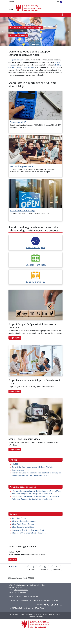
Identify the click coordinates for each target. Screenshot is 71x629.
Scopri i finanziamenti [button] (18, 35)
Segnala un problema (49, 600)
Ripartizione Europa (18, 60)
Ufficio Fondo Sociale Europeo (23, 524)
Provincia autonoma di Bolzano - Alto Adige (29, 585)
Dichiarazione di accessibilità (21, 614)
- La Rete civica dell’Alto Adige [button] (26, 608)
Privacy (48, 614)
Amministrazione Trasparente (19, 600)
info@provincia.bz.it (21, 590)
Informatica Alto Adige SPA (28, 596)
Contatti (36, 600)
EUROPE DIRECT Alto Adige (22, 210)
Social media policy (35, 617)
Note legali (39, 614)
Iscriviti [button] (12, 559)
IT (55, 1)
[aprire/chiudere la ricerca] (61, 14)
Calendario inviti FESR (35, 265)
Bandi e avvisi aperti (35, 247)
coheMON (15, 464)
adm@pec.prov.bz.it (19, 592)
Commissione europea (20, 470)
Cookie (56, 614)
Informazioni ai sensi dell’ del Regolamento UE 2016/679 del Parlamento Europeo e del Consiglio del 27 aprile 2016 (36, 492)
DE (58, 1)
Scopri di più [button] (14, 338)
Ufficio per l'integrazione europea (24, 521)
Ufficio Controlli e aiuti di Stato (23, 527)
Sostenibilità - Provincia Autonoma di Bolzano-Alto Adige (32, 467)
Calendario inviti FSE (35, 282)
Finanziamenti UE (18, 122)
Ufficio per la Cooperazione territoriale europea (29, 533)
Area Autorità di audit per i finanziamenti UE (28, 530)
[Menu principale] (10, 8)
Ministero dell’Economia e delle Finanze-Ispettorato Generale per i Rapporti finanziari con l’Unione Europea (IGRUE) (36, 474)
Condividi (32, 568)
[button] (2, 31)
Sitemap (14, 566)
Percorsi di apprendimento (22, 166)
